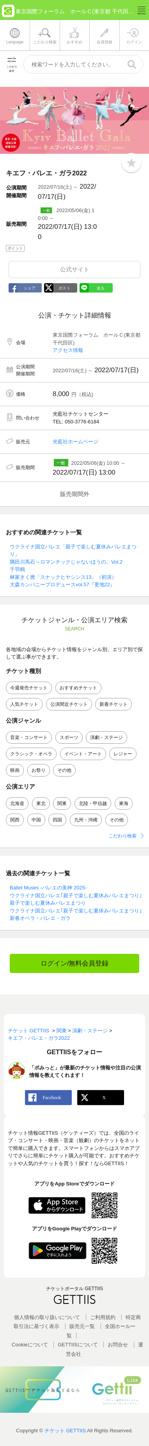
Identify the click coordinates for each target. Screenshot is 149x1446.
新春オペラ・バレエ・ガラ (40, 918)
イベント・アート (83, 754)
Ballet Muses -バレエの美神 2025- (48, 888)
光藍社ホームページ (75, 442)
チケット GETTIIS (65, 1431)
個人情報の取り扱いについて (47, 1317)
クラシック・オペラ (31, 754)
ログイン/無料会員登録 (75, 963)
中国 (36, 820)
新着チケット (113, 704)
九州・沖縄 (86, 820)
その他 (64, 770)
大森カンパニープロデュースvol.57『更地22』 (62, 584)
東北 (41, 803)
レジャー (123, 754)
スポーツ (69, 737)
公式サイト (74, 269)
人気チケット (24, 704)
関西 (15, 820)
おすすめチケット (78, 688)
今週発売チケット (29, 688)
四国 (57, 820)
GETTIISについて (78, 1345)
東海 (123, 803)
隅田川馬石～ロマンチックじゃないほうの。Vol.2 (66, 562)
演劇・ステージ (106, 737)
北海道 (17, 803)
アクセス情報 (68, 350)
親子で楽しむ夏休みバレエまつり (48, 903)
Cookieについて (30, 1345)
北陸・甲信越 (93, 803)
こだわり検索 (122, 836)
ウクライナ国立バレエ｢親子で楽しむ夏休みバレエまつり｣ (76, 895)
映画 (15, 770)
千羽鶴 (17, 569)
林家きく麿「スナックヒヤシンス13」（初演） (63, 577)
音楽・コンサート (29, 737)
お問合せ (118, 1345)
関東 (62, 803)
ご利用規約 (102, 1317)
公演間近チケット (69, 704)
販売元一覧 (82, 1326)
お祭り (39, 770)
